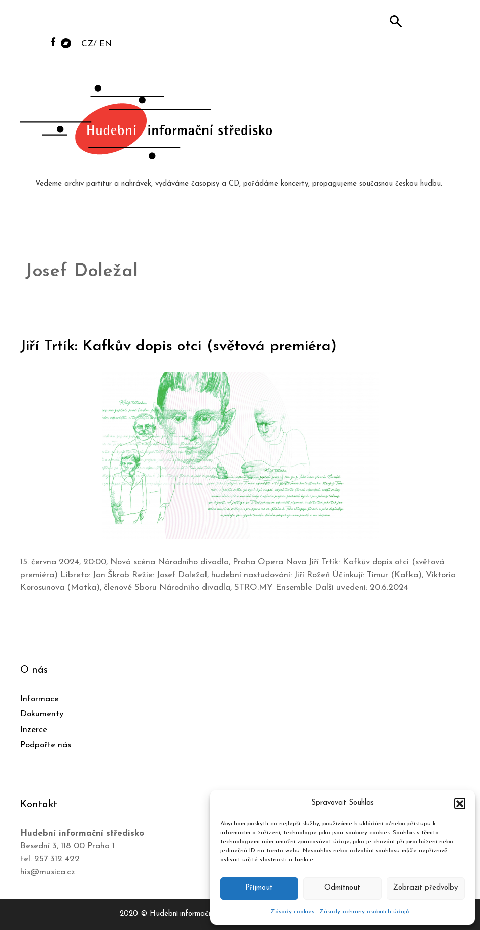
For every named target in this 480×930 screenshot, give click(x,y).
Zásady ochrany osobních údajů (364, 912)
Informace (39, 699)
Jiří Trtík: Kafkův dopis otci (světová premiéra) (178, 346)
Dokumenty (41, 714)
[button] (460, 803)
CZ (87, 44)
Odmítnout (342, 888)
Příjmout (259, 888)
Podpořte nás (45, 745)
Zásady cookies (292, 912)
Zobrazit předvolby (425, 888)
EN (105, 44)
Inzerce (33, 729)
